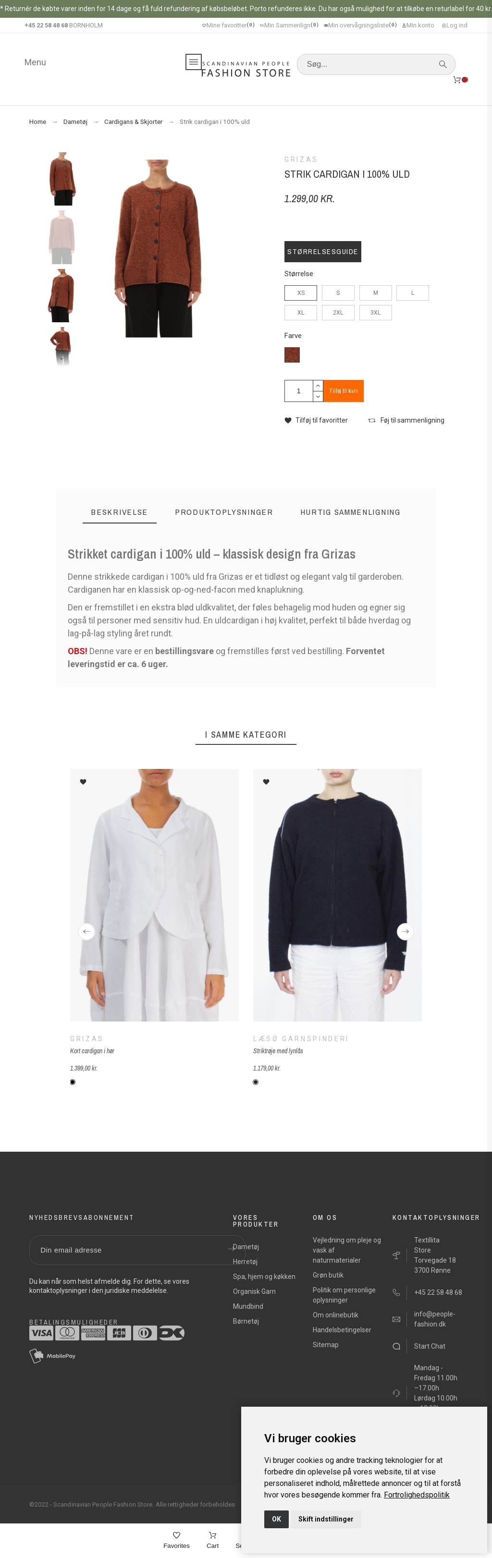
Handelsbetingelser (342, 1330)
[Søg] (376, 64)
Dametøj (246, 1247)
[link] (417, 1494)
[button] (316, 420)
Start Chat (429, 1346)
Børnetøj (246, 1321)
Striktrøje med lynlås (278, 1051)
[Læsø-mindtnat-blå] (255, 1082)
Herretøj (245, 1262)
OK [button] (276, 1519)
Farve (293, 336)
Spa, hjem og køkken (264, 1276)
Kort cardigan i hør (92, 1051)
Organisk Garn (254, 1291)
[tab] (120, 512)
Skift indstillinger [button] (326, 1519)
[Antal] (298, 391)
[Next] (405, 931)
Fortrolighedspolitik (417, 1494)
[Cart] (212, 1541)
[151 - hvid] (72, 1082)
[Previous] (86, 931)
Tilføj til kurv (343, 391)
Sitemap (326, 1345)
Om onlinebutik (335, 1315)
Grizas (87, 1039)
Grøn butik (328, 1275)
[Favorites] (177, 1541)
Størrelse (298, 274)
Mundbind (248, 1306)
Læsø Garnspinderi (301, 1039)
